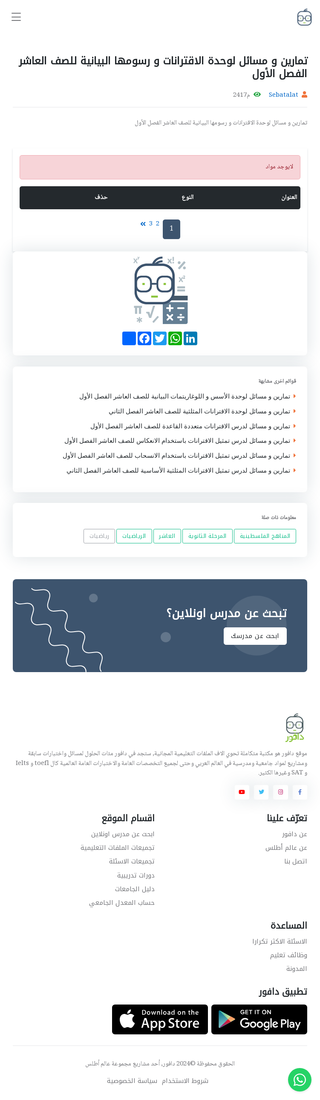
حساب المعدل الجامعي (122, 903)
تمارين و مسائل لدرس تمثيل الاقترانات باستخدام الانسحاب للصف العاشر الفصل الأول (179, 456)
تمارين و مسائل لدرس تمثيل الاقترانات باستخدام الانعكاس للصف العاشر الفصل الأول (180, 441)
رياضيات (99, 536)
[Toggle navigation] (16, 17)
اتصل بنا (295, 861)
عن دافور (294, 834)
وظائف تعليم (288, 955)
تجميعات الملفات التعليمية (118, 848)
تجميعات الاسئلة (132, 861)
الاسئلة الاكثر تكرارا (279, 941)
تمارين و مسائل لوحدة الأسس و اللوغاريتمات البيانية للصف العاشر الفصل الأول (187, 397)
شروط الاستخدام (185, 1081)
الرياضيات (134, 536)
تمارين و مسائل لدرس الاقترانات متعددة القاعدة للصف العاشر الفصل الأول (193, 426)
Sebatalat (283, 95)
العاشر (167, 536)
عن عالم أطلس (286, 848)
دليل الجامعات (135, 889)
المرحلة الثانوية (207, 536)
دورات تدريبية (136, 875)
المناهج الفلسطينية (265, 536)
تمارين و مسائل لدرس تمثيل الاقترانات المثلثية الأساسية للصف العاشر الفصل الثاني (181, 470)
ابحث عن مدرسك (255, 636)
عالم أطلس (97, 1064)
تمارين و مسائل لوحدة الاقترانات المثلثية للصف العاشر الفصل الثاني (202, 411)
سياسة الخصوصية (132, 1081)
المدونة (296, 969)
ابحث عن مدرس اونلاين (123, 834)
